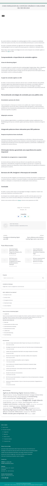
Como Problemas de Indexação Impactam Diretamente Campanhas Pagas (39, 251)
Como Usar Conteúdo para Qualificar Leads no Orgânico (17, 360)
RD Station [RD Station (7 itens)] (33, 411)
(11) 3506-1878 (8, 461)
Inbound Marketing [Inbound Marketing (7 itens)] (27, 402)
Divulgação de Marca (8, 300)
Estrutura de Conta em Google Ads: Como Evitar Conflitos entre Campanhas (21, 355)
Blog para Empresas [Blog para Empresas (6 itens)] (7, 395)
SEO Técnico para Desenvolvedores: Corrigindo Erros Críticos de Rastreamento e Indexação (15, 261)
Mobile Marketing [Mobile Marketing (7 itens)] (37, 410)
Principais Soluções (6, 429)
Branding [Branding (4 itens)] (15, 395)
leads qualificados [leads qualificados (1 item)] (40, 404)
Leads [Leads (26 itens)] (28, 404)
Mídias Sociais (7, 436)
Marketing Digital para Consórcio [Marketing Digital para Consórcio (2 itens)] (34, 408)
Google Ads (6, 432)
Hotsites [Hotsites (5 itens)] (20, 402)
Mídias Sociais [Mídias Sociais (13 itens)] (19, 411)
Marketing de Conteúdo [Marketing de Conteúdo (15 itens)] (27, 406)
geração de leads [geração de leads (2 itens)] (19, 400)
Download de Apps (8, 303)
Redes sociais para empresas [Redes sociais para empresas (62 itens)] (13, 413)
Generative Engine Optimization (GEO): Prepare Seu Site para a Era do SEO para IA (15, 251)
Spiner (19, 200)
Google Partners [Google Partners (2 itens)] (15, 402)
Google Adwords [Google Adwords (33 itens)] (37, 400)
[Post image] (4, 251)
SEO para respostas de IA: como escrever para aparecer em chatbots (39, 260)
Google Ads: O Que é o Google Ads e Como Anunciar (13, 286)
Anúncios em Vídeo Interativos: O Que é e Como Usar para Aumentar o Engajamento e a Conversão (24, 382)
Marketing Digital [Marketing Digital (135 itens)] (20, 408)
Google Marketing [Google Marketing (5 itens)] (7, 402)
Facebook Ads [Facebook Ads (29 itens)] (21, 398)
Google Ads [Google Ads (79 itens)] (26, 400)
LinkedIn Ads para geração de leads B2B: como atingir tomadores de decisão (22, 351)
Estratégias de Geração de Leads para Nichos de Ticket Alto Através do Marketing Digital (24, 347)
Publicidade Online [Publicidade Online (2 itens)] (26, 411)
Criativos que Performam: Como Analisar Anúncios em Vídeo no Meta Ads (21, 368)
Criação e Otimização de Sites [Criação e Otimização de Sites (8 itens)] (10, 396)
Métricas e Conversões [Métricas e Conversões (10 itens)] (9, 411)
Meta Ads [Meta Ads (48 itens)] (28, 410)
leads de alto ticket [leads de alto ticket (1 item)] (33, 404)
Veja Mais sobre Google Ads (8, 320)
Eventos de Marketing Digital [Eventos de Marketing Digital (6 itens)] (9, 398)
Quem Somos (5, 427)
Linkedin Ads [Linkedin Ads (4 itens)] (5, 406)
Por (26, 207)
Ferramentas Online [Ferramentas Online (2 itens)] (30, 398)
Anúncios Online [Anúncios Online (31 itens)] (29, 393)
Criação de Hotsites (8, 438)
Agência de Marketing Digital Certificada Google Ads (33, 484)
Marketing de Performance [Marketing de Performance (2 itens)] (8, 408)
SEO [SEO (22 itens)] (26, 413)
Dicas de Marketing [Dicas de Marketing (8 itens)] (22, 396)
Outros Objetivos (7, 305)
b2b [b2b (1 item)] (35, 393)
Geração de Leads (7, 294)
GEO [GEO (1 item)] (14, 400)
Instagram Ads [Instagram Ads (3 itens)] (35, 402)
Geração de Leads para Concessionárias (14, 372)
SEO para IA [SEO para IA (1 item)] (30, 413)
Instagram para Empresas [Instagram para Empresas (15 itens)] (10, 404)
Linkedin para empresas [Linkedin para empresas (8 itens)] (14, 406)
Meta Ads (6, 434)
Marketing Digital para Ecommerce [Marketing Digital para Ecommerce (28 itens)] (14, 410)
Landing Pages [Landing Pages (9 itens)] (22, 404)
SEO (3, 15)
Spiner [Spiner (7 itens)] (33, 413)
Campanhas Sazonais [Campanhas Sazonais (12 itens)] (23, 395)
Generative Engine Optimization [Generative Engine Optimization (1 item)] (8, 400)
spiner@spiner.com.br (9, 463)
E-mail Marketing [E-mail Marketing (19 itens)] (32, 396)
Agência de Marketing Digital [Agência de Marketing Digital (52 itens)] (13, 393)
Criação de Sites (7, 441)
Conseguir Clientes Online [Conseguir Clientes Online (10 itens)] (36, 395)
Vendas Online (7, 297)
